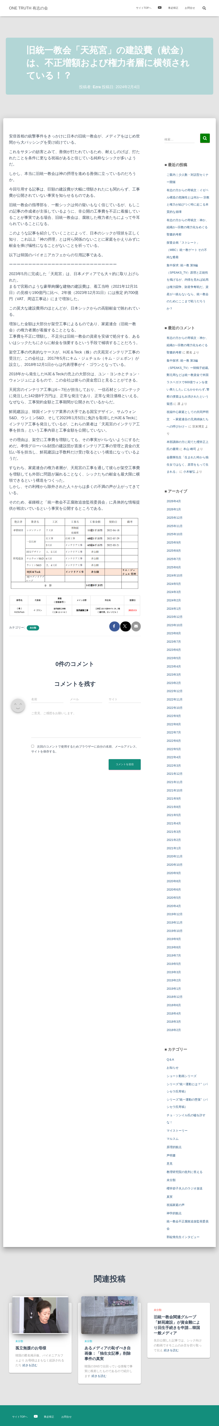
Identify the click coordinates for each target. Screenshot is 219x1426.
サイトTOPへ (143, 7)
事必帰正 (173, 7)
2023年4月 (174, 666)
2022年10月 (175, 707)
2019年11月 (175, 922)
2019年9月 (174, 939)
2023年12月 (175, 616)
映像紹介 (160, 8)
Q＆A (170, 1059)
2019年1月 (174, 988)
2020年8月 (174, 881)
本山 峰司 (189, 449)
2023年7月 (174, 641)
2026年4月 (174, 501)
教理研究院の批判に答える (185, 1172)
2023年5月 (174, 658)
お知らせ (173, 1067)
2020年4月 (174, 906)
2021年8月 (174, 807)
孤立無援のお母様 (30, 1348)
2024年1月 (174, 608)
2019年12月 (175, 914)
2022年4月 (174, 757)
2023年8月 (174, 633)
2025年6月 (174, 567)
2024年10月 (175, 575)
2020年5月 (174, 897)
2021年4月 (174, 823)
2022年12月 (175, 691)
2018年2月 (174, 1030)
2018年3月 (174, 1021)
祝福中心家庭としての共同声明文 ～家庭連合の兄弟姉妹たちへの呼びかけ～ (188, 419)
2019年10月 (175, 931)
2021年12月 (175, 773)
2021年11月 (175, 782)
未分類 (33, 628)
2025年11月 (175, 526)
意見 (170, 1163)
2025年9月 (174, 542)
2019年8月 (174, 947)
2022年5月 (174, 749)
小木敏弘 (189, 471)
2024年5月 (174, 584)
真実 (170, 1196)
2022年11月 (175, 699)
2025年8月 (174, 550)
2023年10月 (175, 625)
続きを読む (29, 1365)
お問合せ (190, 7)
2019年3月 (174, 972)
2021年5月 (174, 815)
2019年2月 (174, 980)
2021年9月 (174, 798)
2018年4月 (174, 1013)
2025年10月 (175, 534)
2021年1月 (174, 848)
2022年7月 (174, 732)
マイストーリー (177, 1130)
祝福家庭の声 (176, 1205)
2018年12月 (175, 996)
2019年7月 (174, 955)
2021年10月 (175, 790)
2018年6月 (174, 1005)
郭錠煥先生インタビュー (183, 1237)
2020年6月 (174, 889)
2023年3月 (174, 674)
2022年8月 (174, 724)
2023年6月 (174, 649)
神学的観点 (174, 1213)
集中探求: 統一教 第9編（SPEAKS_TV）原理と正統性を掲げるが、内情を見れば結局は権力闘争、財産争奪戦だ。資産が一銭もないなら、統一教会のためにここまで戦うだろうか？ (188, 287)
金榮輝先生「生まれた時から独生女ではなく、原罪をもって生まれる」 (188, 464)
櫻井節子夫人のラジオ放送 (185, 1188)
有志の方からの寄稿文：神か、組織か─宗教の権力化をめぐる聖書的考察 (188, 227)
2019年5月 (174, 964)
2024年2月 (174, 600)
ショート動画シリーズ (182, 1076)
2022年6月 (174, 740)
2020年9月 (174, 873)
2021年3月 (174, 831)
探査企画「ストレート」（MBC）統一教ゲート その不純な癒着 (187, 250)
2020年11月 (175, 856)
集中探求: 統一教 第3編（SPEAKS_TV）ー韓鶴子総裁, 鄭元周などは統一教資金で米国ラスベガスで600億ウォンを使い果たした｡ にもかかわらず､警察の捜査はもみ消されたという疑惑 (188, 382)
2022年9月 (174, 716)
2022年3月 (174, 765)
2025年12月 (175, 517)
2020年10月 (175, 864)
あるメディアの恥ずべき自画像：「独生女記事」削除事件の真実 (107, 1353)
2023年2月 (174, 683)
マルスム (173, 1138)
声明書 (171, 1155)
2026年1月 (174, 509)
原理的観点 (174, 1147)
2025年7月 (174, 559)
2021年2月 (174, 840)
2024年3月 (174, 592)
